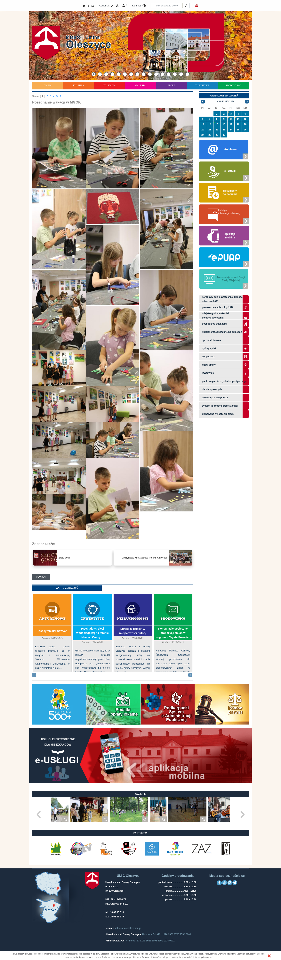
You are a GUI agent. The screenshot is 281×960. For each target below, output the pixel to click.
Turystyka (202, 85)
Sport (171, 85)
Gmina (48, 85)
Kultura (78, 85)
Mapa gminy (209, 364)
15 (217, 124)
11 (238, 119)
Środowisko (233, 85)
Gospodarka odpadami (214, 323)
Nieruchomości (132, 619)
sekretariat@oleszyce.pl (128, 928)
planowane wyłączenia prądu (218, 414)
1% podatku (209, 356)
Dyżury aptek (209, 348)
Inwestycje (92, 619)
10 (231, 119)
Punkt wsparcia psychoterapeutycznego (224, 381)
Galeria (140, 85)
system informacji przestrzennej (220, 405)
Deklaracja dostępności (215, 397)
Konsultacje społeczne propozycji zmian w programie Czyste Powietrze (173, 633)
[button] (269, 956)
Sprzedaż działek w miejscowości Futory (132, 631)
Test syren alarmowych (52, 631)
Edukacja (109, 85)
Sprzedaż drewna (211, 340)
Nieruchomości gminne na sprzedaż (222, 332)
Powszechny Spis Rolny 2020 (217, 307)
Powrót (41, 576)
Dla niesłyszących (212, 389)
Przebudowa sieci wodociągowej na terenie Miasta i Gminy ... (92, 633)
